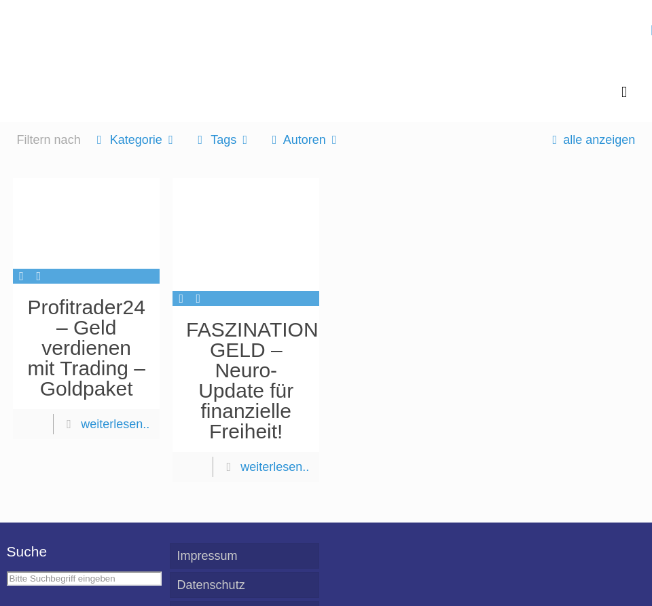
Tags (222, 140)
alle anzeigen (590, 140)
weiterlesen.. (115, 424)
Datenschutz (211, 585)
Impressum (207, 556)
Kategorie (135, 140)
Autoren (304, 140)
